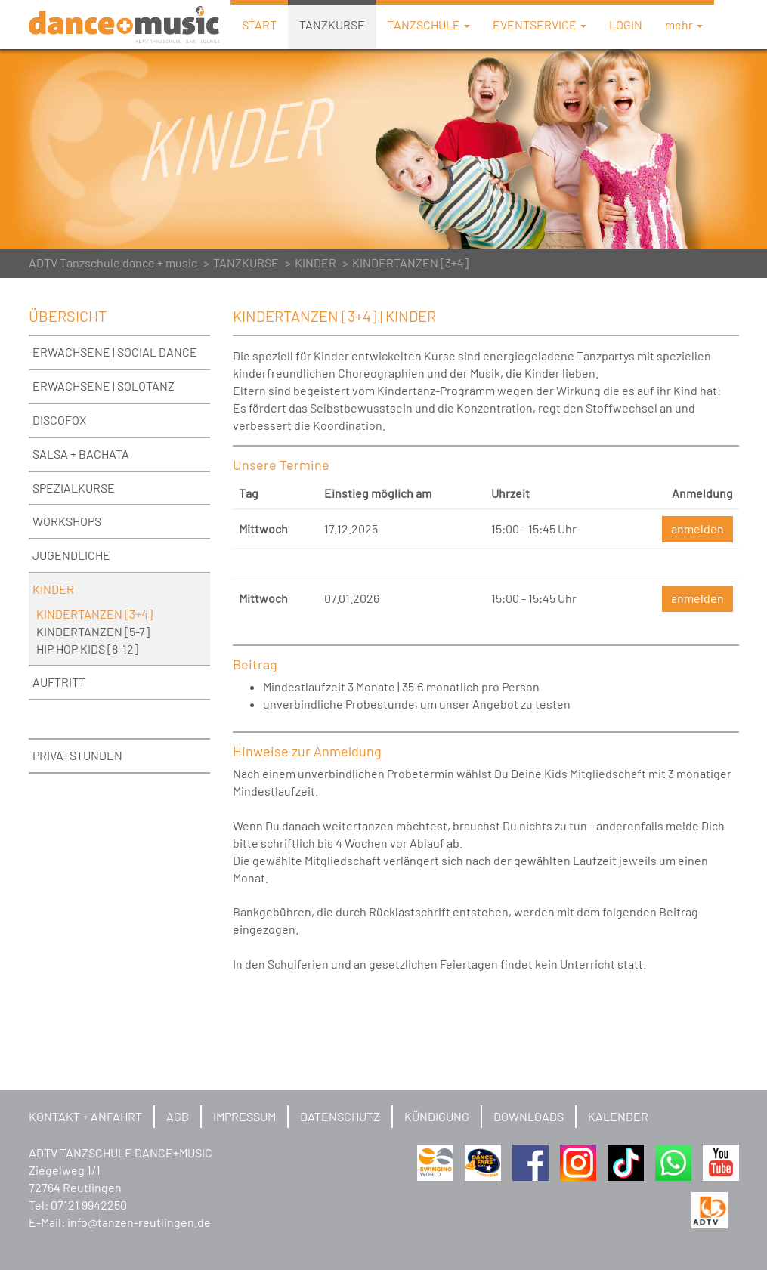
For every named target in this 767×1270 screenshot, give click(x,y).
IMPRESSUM (244, 1116)
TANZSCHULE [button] (429, 24)
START (259, 24)
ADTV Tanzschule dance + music (113, 262)
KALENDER (618, 1116)
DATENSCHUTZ (340, 1116)
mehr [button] (684, 24)
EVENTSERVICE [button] (539, 24)
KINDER (315, 262)
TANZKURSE (332, 24)
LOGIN (625, 24)
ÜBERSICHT (68, 316)
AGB (177, 1116)
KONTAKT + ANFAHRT (85, 1116)
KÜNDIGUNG (436, 1116)
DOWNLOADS (528, 1116)
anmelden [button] (697, 528)
